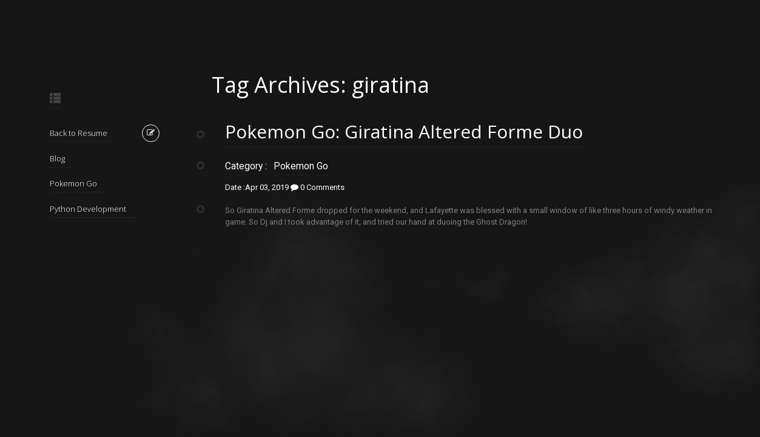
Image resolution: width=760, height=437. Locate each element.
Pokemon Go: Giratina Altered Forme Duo (404, 131)
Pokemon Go (73, 183)
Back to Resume (78, 132)
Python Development (88, 208)
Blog (57, 158)
